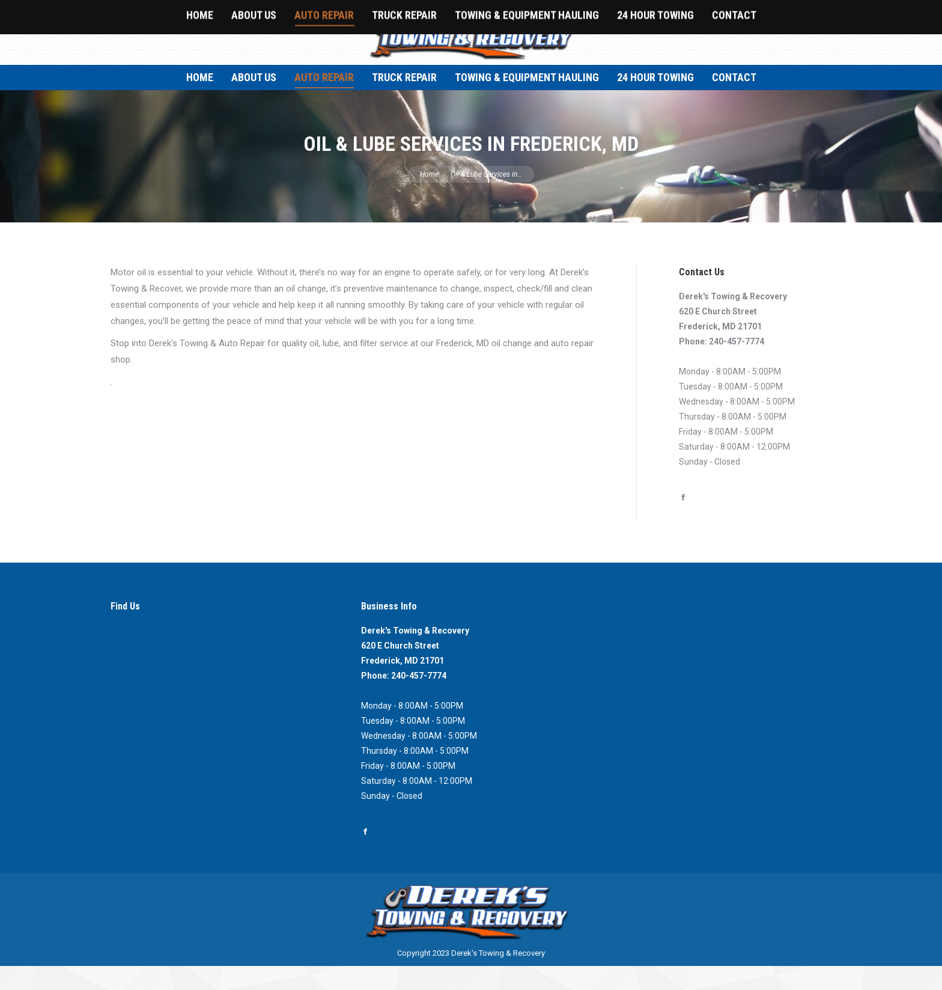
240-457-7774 (736, 365)
